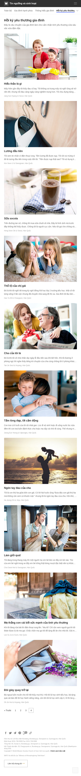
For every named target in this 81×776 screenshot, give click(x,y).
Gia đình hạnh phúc (23, 10)
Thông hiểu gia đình (44, 10)
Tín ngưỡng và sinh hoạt (23, 3)
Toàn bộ (8, 10)
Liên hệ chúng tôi (15, 763)
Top (75, 770)
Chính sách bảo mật (57, 751)
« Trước (7, 710)
